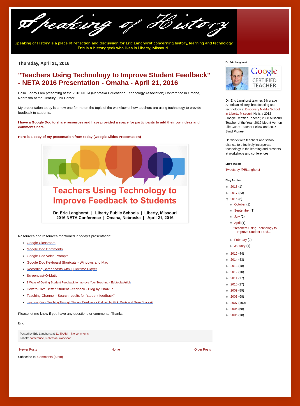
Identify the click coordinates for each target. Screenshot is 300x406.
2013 (234, 266)
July (237, 216)
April (237, 223)
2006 (234, 309)
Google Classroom (41, 243)
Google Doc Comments (45, 249)
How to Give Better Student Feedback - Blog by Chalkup (70, 289)
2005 (234, 315)
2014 (234, 259)
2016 (234, 199)
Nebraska (51, 338)
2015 (234, 253)
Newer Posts (28, 349)
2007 (234, 303)
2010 (234, 284)
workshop (65, 338)
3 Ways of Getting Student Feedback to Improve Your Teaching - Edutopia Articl (78, 282)
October (240, 204)
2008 (234, 296)
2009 (234, 290)
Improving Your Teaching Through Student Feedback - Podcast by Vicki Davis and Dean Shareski (90, 302)
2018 (234, 186)
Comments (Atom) (50, 357)
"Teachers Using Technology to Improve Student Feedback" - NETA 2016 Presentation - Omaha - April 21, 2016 (114, 78)
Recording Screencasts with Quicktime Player (62, 269)
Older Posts (202, 349)
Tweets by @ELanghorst (243, 169)
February (241, 240)
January (240, 246)
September (242, 210)
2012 (234, 272)
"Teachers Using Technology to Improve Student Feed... (255, 230)
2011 (234, 278)
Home (115, 349)
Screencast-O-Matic (42, 275)
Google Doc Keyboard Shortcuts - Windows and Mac (67, 262)
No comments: (80, 333)
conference (37, 338)
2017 (234, 193)
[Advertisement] (100, 376)
